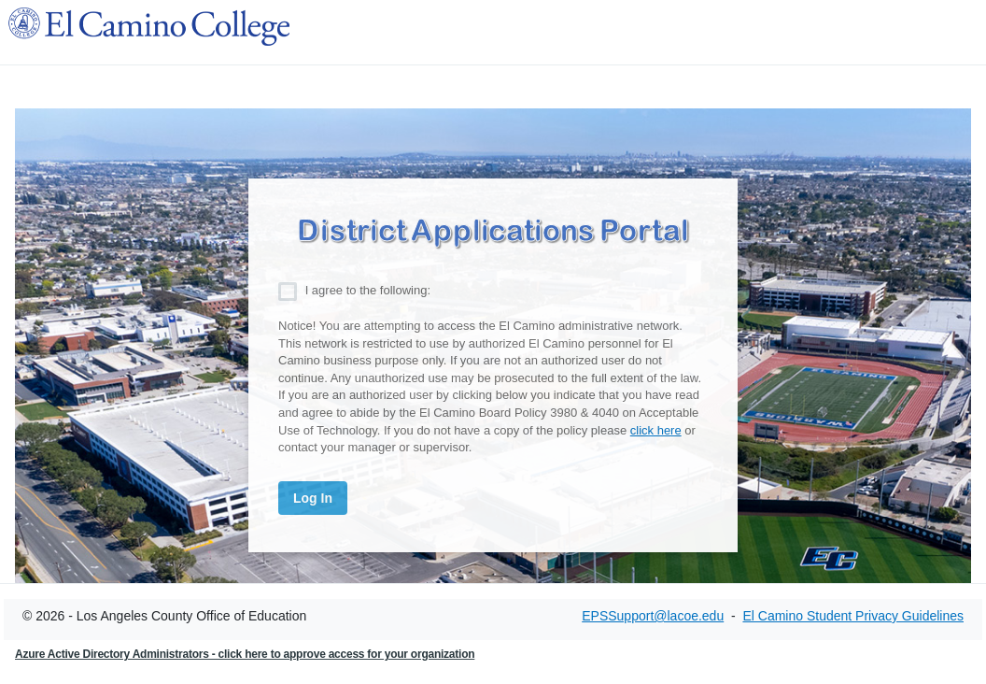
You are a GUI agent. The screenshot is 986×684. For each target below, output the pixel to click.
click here (656, 430)
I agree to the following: (367, 290)
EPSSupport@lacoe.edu (653, 615)
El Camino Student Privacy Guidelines (853, 615)
